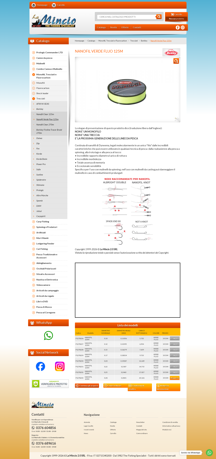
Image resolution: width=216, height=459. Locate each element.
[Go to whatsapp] (209, 452)
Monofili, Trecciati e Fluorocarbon (112, 40)
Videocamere (43, 285)
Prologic (40, 190)
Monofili (40, 82)
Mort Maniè (42, 238)
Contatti (139, 426)
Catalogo (91, 40)
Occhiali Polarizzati (46, 268)
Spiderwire (41, 179)
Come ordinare (112, 385)
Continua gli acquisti (87, 385)
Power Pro (41, 164)
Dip (38, 143)
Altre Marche (42, 195)
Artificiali (41, 232)
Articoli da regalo (45, 296)
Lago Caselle (88, 426)
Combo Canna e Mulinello (49, 69)
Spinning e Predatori (46, 227)
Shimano (40, 185)
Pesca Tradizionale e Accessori (46, 256)
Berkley (144, 40)
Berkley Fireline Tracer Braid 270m (49, 131)
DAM (38, 205)
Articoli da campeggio (47, 290)
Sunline (39, 174)
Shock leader (42, 93)
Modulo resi (166, 430)
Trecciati (134, 40)
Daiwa (39, 138)
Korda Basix (41, 159)
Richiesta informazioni (163, 387)
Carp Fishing (42, 221)
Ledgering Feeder (45, 243)
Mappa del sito (141, 430)
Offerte (113, 430)
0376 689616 (46, 443)
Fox (38, 148)
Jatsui (39, 211)
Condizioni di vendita (136, 387)
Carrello (113, 433)
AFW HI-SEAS (42, 103)
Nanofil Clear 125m (45, 114)
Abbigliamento (44, 263)
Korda (39, 153)
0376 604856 (46, 428)
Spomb (39, 200)
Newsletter (140, 422)
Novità (112, 426)
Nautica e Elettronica (47, 279)
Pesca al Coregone (45, 312)
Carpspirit (40, 216)
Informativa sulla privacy (171, 426)
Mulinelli (40, 63)
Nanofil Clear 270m (45, 124)
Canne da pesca (44, 58)
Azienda (87, 422)
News (86, 433)
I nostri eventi (89, 430)
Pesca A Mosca (44, 307)
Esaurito (175, 338)
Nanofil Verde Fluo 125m (47, 119)
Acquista (175, 378)
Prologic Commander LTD (49, 52)
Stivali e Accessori (45, 274)
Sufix (38, 169)
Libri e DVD (42, 301)
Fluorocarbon (42, 88)
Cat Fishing (42, 249)
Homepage (79, 40)
